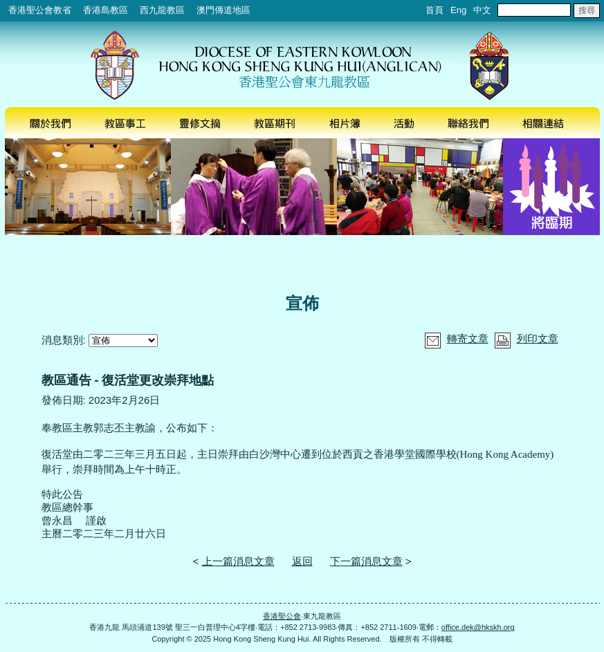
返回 (302, 561)
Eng (458, 10)
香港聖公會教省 (39, 10)
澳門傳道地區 (223, 10)
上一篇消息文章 (238, 561)
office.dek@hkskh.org (478, 627)
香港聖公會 (282, 616)
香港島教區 (105, 10)
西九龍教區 (162, 10)
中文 (482, 10)
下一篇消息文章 (366, 561)
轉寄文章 (467, 338)
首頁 (434, 10)
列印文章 (537, 338)
